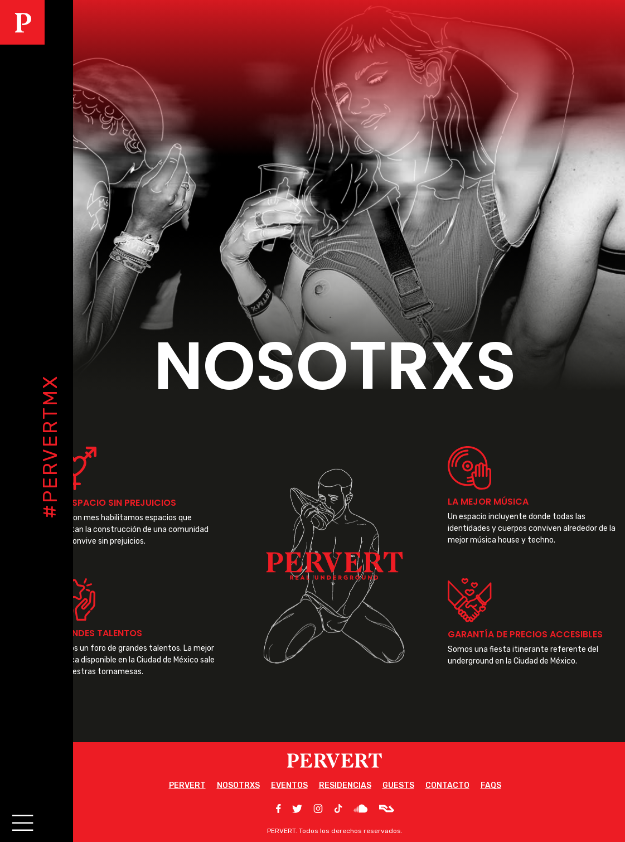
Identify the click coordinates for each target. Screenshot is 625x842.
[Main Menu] (21, 821)
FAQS (491, 785)
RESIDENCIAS (345, 785)
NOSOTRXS (238, 785)
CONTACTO (447, 785)
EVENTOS (289, 785)
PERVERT (187, 785)
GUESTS (398, 785)
